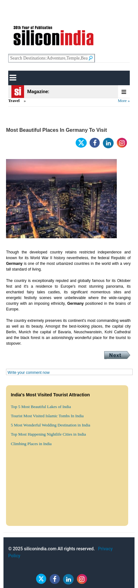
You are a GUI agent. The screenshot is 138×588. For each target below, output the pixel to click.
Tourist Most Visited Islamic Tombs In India (47, 415)
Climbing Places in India (31, 443)
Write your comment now (29, 372)
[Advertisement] (69, 519)
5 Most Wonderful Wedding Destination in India (50, 425)
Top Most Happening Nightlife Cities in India (48, 434)
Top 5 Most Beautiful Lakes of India (41, 406)
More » (124, 100)
